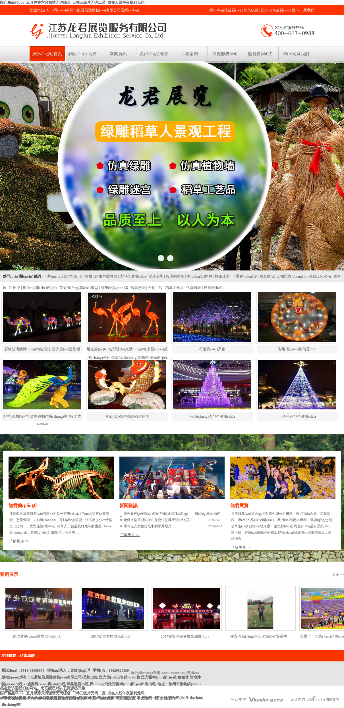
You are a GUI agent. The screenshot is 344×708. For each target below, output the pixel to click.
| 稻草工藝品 (174, 288)
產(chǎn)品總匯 (154, 53)
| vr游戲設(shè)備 (317, 276)
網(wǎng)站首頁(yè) (225, 10)
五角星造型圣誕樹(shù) (297, 416)
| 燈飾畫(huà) (212, 288)
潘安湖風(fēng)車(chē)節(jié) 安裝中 (258, 636)
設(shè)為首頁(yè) (275, 10)
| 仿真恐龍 (137, 288)
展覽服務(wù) (224, 53)
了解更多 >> (19, 541)
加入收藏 (251, 10)
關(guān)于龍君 (83, 53)
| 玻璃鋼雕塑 (174, 276)
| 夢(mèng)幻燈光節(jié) (63, 276)
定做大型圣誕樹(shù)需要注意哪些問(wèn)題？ (158, 520)
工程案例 (189, 53)
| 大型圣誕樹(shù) (132, 276)
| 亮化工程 (154, 288)
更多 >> (338, 574)
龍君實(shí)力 (260, 53)
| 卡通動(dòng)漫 (244, 276)
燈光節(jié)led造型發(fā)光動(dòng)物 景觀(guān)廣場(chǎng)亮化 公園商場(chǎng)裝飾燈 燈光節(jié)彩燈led (127, 357)
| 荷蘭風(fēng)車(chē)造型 (78, 288)
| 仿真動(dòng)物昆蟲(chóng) (280, 276)
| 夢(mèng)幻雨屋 (198, 276)
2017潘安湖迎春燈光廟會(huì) (185, 636)
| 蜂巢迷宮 (221, 276)
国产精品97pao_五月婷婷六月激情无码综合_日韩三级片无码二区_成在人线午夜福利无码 (72, 2)
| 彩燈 (87, 276)
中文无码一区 (148, 698)
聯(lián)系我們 (303, 10)
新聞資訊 (118, 53)
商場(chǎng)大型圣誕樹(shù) (212, 416)
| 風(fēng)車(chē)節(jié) (39, 288)
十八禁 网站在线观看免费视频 (51, 698)
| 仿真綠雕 (193, 288)
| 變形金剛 (155, 276)
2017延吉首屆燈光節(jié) (111, 636)
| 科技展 (13, 288)
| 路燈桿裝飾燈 (105, 276)
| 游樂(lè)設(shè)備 (113, 288)
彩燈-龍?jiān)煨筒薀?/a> (297, 349)
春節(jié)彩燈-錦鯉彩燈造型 (127, 416)
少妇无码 (167, 698)
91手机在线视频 (13, 698)
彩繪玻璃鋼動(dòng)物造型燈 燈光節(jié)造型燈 (42, 349)
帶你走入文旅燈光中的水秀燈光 (147, 526)
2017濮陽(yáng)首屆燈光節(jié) (37, 636)
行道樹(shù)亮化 (212, 349)
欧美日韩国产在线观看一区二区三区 (106, 698)
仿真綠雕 (27, 655)
